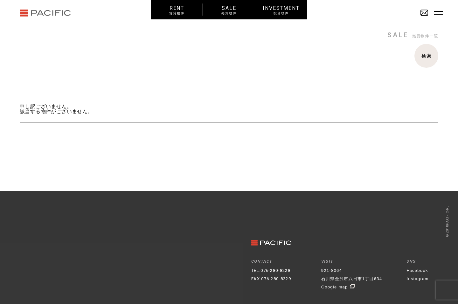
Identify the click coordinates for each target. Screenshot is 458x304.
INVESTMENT (281, 10)
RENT (177, 10)
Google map (338, 287)
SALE (229, 10)
